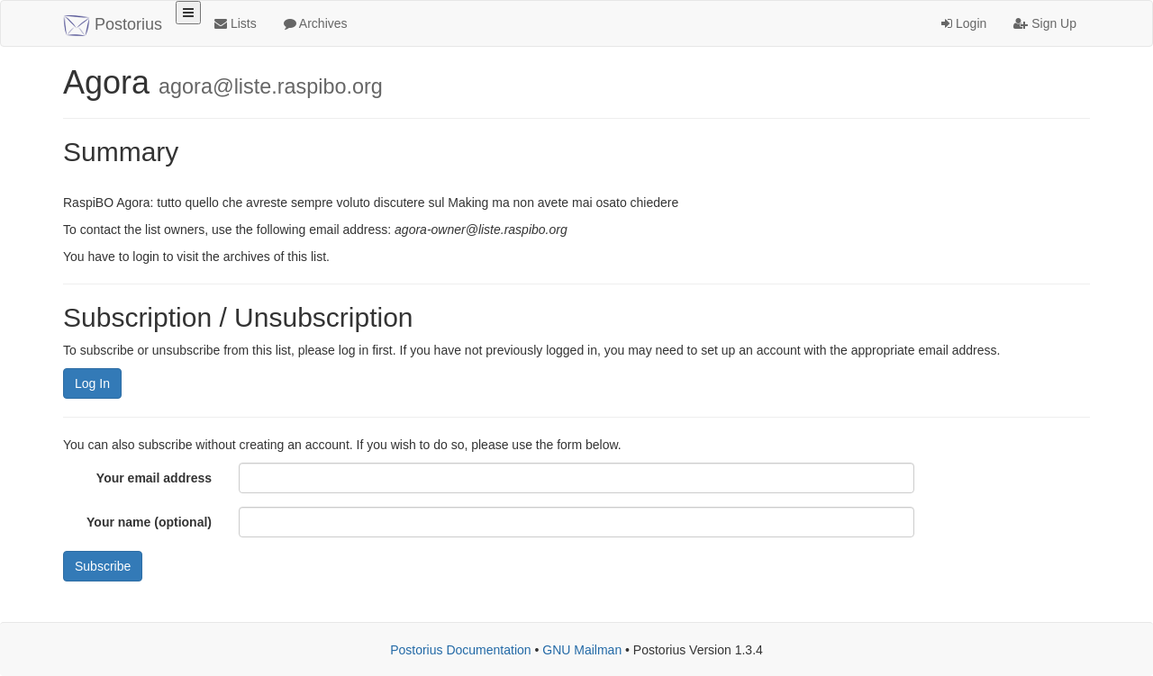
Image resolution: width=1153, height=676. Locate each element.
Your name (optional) (149, 522)
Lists (235, 23)
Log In (92, 383)
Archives (316, 23)
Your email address (154, 478)
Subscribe (103, 566)
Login (963, 23)
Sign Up (1044, 23)
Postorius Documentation (460, 650)
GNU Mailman (582, 650)
